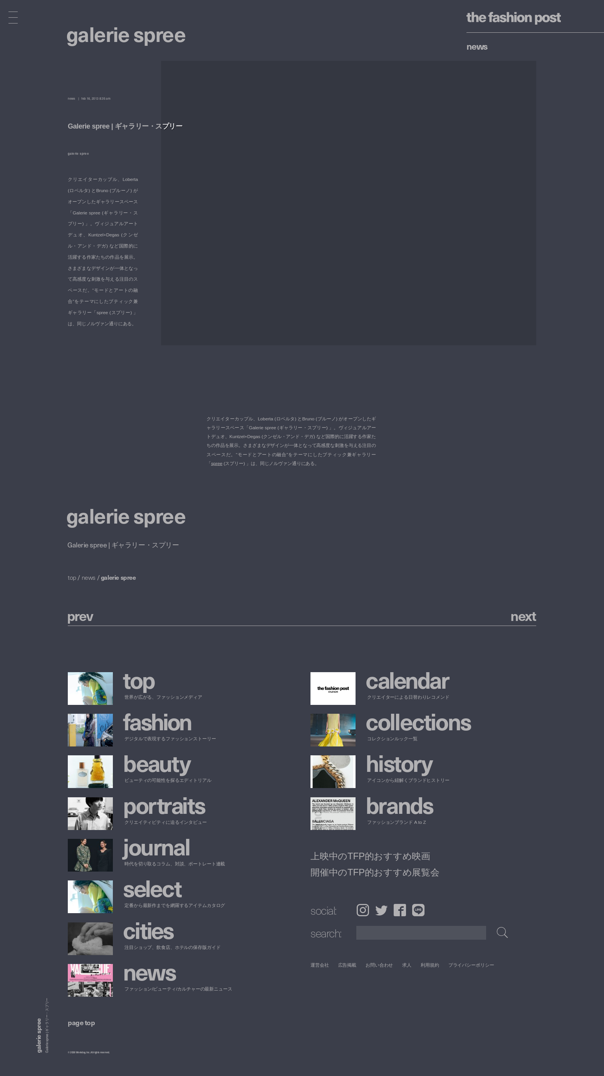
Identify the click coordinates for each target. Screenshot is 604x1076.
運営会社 (319, 964)
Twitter (381, 910)
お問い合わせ (379, 964)
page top (81, 1022)
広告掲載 (347, 964)
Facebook (400, 910)
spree (216, 463)
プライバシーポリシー (471, 964)
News (477, 46)
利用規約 (430, 964)
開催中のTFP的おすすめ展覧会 (375, 872)
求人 (407, 964)
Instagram (362, 910)
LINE (418, 910)
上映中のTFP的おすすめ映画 (370, 856)
